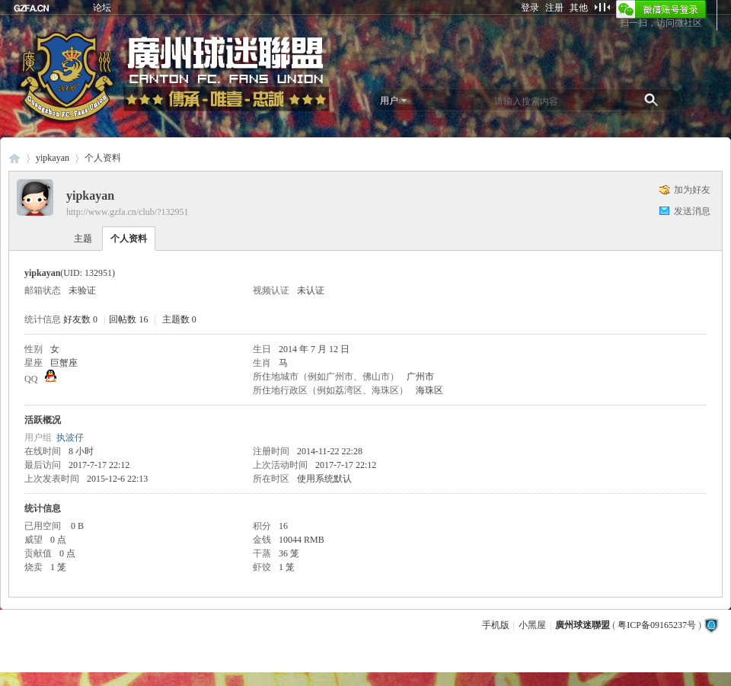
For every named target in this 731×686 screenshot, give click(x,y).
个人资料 (128, 238)
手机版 (495, 625)
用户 (389, 100)
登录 (530, 7)
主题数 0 (179, 319)
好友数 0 (80, 319)
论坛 (102, 7)
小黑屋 (532, 625)
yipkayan (52, 157)
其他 (579, 7)
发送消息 (692, 211)
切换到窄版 (602, 7)
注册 (554, 7)
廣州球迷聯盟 (14, 158)
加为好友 (692, 189)
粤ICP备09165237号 (657, 625)
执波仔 (70, 437)
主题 (83, 238)
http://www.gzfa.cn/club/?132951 (127, 212)
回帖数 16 (128, 319)
